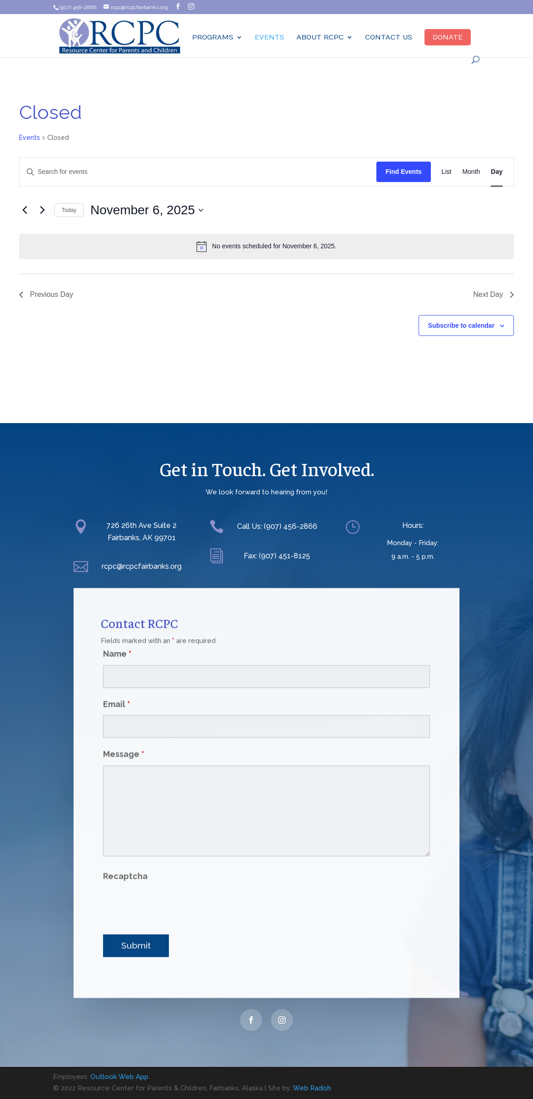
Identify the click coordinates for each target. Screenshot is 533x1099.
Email (116, 688)
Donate (448, 37)
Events (269, 37)
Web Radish (312, 1088)
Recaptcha (125, 861)
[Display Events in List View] (447, 172)
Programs (212, 37)
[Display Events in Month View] (471, 172)
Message (123, 739)
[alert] (266, 246)
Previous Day (46, 294)
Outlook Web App (119, 1077)
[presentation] (172, 889)
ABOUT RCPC (320, 37)
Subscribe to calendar (461, 325)
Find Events (403, 171)
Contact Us (388, 37)
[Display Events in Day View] (497, 172)
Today (69, 210)
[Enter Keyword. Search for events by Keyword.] (198, 172)
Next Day (493, 294)
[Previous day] (24, 210)
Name (117, 638)
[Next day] (42, 210)
